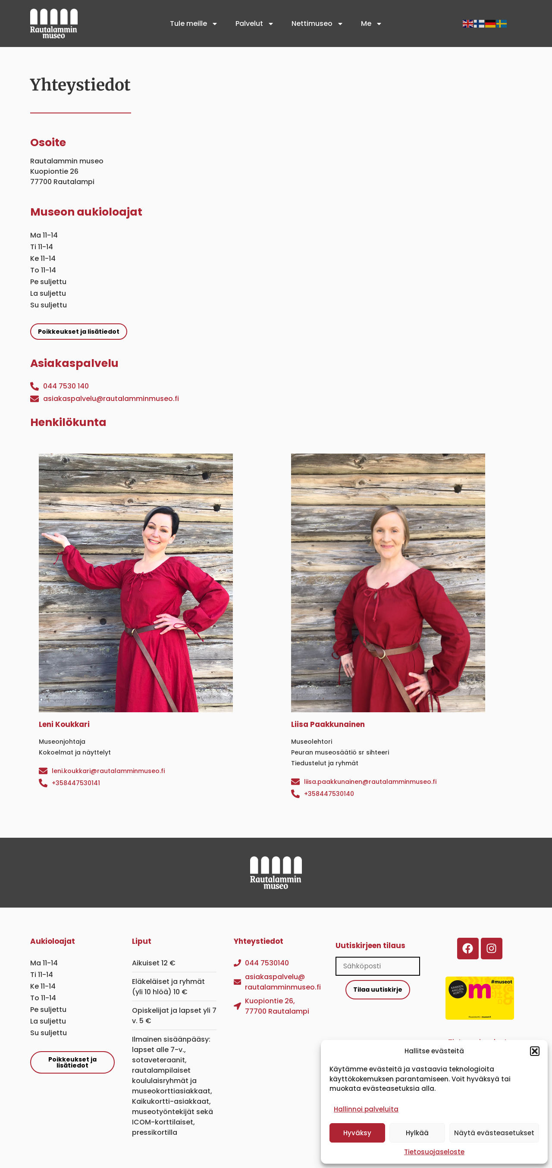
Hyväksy (357, 1132)
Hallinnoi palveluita (366, 1109)
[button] (534, 1051)
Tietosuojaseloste (434, 1151)
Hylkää (417, 1132)
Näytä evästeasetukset (494, 1132)
